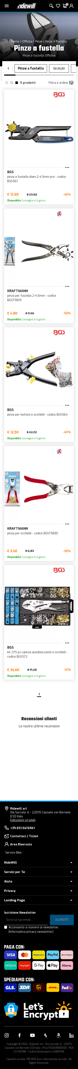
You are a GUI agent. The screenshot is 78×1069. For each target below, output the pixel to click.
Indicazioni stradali (22, 820)
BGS (10, 172)
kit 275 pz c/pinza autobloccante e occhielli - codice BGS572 (37, 654)
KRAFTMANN (17, 291)
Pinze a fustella (56, 42)
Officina (27, 42)
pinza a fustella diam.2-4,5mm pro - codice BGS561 (36, 179)
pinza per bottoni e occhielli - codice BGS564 (37, 415)
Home (15, 42)
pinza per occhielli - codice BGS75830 (32, 533)
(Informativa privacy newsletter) (31, 932)
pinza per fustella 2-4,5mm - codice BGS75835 (31, 298)
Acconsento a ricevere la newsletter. (34, 929)
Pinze (38, 42)
